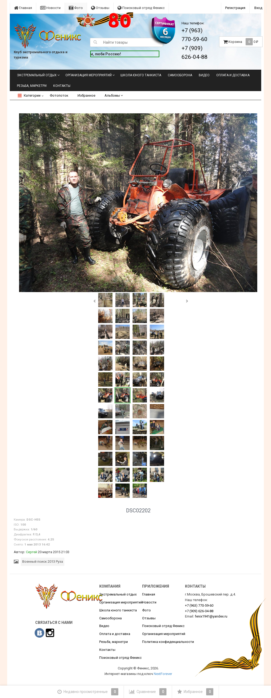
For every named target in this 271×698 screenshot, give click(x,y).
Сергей (31, 552)
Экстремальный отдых (37, 75)
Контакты (61, 86)
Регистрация (235, 8)
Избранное (86, 95)
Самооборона (180, 75)
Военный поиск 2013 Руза (42, 561)
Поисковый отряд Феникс (141, 8)
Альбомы (114, 95)
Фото (76, 8)
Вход (258, 8)
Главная (23, 8)
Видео (204, 75)
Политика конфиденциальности (168, 642)
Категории (29, 95)
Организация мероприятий (88, 75)
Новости (50, 8)
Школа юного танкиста (140, 75)
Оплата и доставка (233, 75)
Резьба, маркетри (32, 86)
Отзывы (100, 8)
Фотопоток (59, 95)
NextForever (163, 674)
